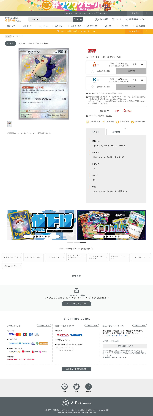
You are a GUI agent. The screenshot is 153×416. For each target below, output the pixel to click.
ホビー (59, 26)
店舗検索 (140, 26)
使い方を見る (134, 31)
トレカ (27, 26)
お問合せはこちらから (125, 346)
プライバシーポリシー (69, 410)
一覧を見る (134, 13)
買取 (124, 26)
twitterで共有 (140, 121)
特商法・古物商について (88, 410)
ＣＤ (108, 26)
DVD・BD (92, 26)
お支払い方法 (95, 121)
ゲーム (43, 26)
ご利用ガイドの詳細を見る (76, 369)
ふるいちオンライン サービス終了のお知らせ (85, 13)
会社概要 (48, 410)
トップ (8, 36)
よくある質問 (104, 410)
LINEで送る (124, 121)
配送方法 (110, 121)
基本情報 (116, 132)
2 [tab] (75, 243)
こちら (109, 116)
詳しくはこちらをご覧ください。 (116, 335)
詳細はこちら (44, 325)
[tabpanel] (44, 84)
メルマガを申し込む (76, 304)
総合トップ (11, 26)
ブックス (76, 26)
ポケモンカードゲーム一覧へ (34, 43)
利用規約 (56, 410)
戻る (11, 43)
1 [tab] (10, 124)
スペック (95, 132)
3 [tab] (81, 243)
